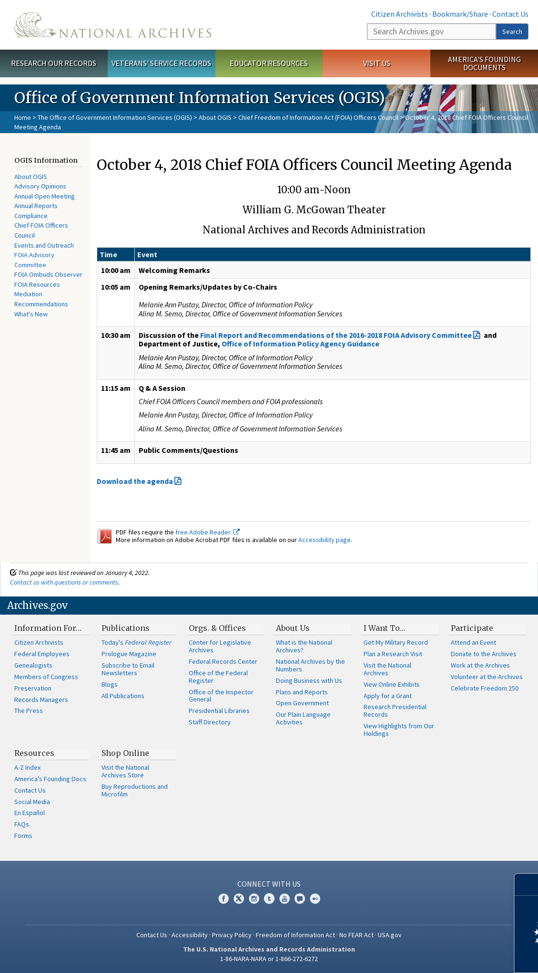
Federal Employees (42, 653)
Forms (23, 835)
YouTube (284, 898)
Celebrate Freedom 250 (484, 688)
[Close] (527, 884)
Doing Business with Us (309, 680)
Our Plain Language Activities (303, 718)
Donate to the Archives (484, 653)
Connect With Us (269, 884)
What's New (31, 314)
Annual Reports (36, 205)
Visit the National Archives (387, 669)
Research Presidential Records (395, 710)
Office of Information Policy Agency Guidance (300, 343)
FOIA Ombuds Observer (48, 274)
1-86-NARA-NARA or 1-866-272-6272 (269, 958)
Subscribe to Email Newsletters (128, 669)
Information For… (47, 628)
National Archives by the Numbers (310, 665)
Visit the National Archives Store (125, 771)
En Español (29, 812)
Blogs (110, 684)
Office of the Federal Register (218, 677)
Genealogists (33, 665)
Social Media (32, 801)
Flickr (315, 898)
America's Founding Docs (50, 778)
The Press (28, 710)
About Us (293, 628)
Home (22, 117)
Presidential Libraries (219, 710)
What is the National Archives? (304, 646)
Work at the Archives (480, 665)
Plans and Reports (302, 692)
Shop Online (125, 753)
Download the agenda (135, 481)
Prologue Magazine (129, 653)
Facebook (223, 898)
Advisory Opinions (40, 186)
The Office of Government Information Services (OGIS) (115, 117)
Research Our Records (53, 63)
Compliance (31, 215)
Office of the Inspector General (221, 696)
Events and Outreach (44, 245)
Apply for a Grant (388, 695)
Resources (34, 753)
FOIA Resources (37, 284)
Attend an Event (473, 642)
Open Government (302, 703)
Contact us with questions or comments (64, 582)
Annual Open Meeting (44, 196)
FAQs (21, 824)
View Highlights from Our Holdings (399, 730)
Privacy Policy (232, 935)
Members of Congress (46, 676)
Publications (126, 628)
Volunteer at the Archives (487, 676)
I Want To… (384, 628)
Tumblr (269, 898)
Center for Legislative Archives (220, 646)
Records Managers (41, 699)
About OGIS (215, 117)
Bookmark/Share (460, 14)
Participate (472, 628)
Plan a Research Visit (393, 653)
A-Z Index (27, 767)
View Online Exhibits (392, 684)
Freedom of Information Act (295, 935)
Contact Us (510, 14)
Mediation (28, 294)
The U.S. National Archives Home (112, 25)
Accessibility (190, 935)
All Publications (123, 695)
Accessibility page (324, 539)
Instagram (254, 898)
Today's (137, 642)
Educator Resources (269, 63)
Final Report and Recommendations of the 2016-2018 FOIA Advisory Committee (336, 335)
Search (512, 31)
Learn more (453, 956)
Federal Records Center (223, 661)
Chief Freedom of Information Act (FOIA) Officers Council (318, 117)
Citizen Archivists (399, 14)
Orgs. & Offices (217, 628)
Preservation (32, 688)
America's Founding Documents (484, 63)
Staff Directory (210, 722)
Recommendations (41, 304)
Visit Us (376, 63)
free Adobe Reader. (207, 532)
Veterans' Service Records (161, 63)
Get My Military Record (396, 642)
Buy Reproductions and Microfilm (135, 790)
